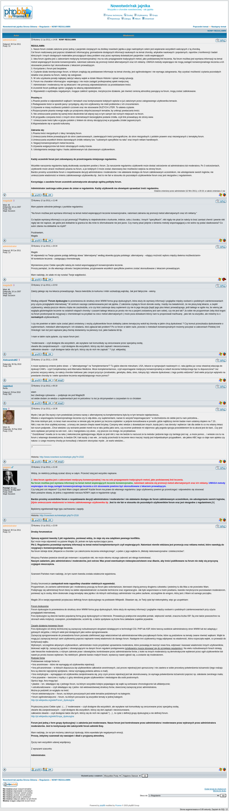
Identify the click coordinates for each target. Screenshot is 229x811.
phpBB (102, 806)
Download (148, 19)
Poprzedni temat (201, 27)
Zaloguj (126, 19)
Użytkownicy (141, 15)
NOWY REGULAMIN (61, 27)
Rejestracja (113, 19)
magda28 (7, 201)
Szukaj (128, 15)
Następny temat (218, 27)
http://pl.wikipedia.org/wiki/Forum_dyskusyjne (52, 700)
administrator (10, 40)
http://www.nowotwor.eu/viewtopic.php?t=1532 (62, 457)
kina (5, 409)
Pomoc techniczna (113, 15)
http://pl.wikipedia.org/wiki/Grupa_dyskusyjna (52, 716)
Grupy (154, 15)
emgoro (7, 467)
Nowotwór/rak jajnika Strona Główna (20, 27)
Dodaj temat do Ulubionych (215, 789)
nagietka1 (8, 386)
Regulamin (44, 27)
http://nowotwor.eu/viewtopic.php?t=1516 (59, 515)
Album (136, 19)
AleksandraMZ (10, 360)
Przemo (118, 806)
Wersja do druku (219, 791)
